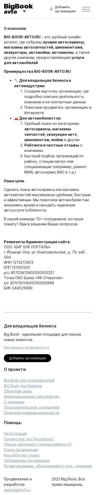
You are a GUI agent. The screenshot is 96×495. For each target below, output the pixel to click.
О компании (14, 402)
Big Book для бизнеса (23, 385)
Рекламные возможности (26, 347)
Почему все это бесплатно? (29, 439)
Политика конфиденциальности (31, 412)
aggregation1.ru (17, 490)
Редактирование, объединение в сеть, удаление (48, 466)
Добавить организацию (62, 9)
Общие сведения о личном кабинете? (38, 444)
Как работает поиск (21, 455)
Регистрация (15, 433)
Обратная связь (18, 391)
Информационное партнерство (32, 396)
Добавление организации (27, 460)
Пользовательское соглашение (32, 407)
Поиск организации (21, 449)
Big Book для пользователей (29, 380)
